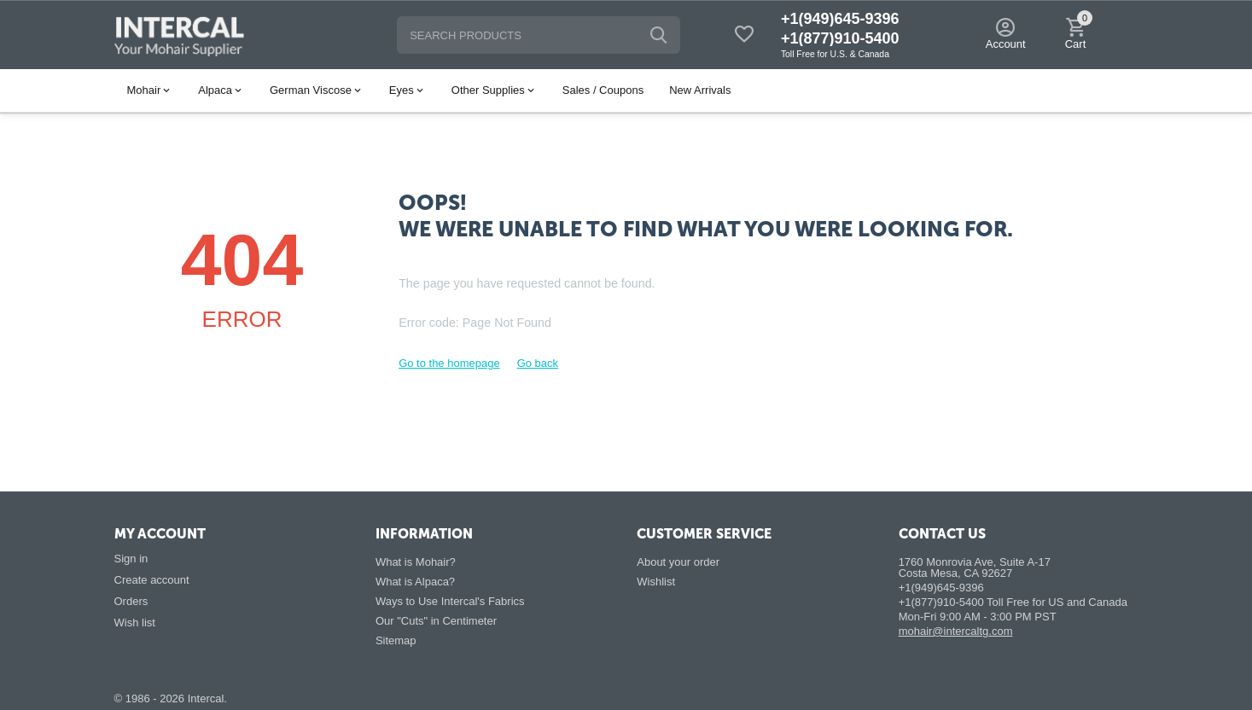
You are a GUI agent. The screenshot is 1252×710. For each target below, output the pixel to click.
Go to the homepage (449, 363)
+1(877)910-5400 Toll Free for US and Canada (1013, 602)
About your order (678, 562)
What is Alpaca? (415, 581)
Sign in (131, 558)
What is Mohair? (416, 562)
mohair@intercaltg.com (956, 631)
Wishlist (656, 581)
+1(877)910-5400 (840, 38)
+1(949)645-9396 (840, 18)
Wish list (134, 622)
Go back (537, 363)
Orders (131, 601)
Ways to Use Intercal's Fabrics (450, 601)
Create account (151, 579)
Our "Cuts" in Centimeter (436, 620)
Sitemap (396, 640)
